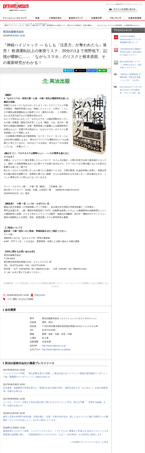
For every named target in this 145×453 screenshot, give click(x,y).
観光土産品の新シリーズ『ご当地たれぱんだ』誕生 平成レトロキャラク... (131, 64)
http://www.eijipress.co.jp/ (54, 345)
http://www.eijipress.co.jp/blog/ (56, 349)
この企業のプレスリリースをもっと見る (89, 442)
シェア (91, 70)
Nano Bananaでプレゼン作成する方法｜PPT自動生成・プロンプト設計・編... (130, 90)
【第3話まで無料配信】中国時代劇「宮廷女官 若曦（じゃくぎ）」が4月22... (130, 77)
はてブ (68, 70)
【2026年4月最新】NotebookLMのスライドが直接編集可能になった (130, 39)
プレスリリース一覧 (25, 24)
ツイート (80, 70)
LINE (102, 70)
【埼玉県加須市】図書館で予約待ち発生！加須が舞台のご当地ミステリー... (131, 52)
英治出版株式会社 (41, 24)
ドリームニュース (9, 24)
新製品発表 (39, 295)
